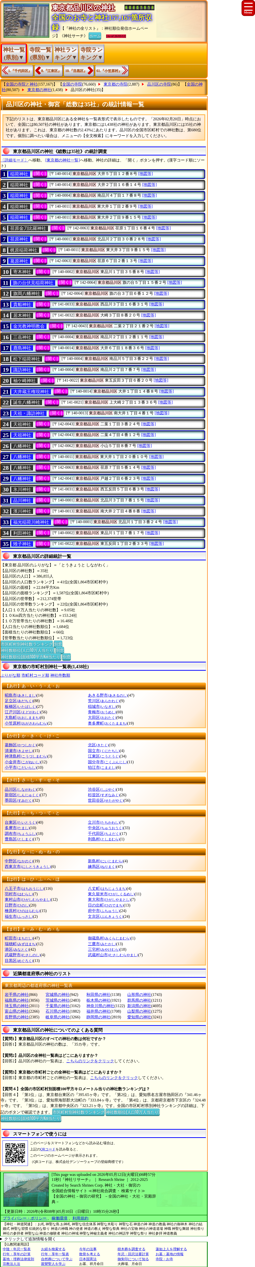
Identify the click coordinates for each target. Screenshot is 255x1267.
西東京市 (28, 866)
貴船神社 (22, 304)
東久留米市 (111, 894)
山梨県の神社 (139, 1011)
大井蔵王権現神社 (31, 391)
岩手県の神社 (17, 994)
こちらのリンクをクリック (90, 1061)
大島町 (22, 717)
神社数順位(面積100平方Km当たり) (31, 656)
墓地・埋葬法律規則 (18, 1259)
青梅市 (102, 712)
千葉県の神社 (57, 1006)
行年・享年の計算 (17, 1254)
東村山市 (28, 899)
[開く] (40, 173)
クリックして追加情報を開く (30, 1239)
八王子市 (24, 888)
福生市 (19, 916)
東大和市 (109, 899)
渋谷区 (102, 789)
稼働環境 (59, 1218)
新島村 (105, 861)
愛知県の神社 (139, 1017)
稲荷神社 (19, 173)
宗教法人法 (11, 1264)
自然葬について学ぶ (56, 1259)
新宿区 (22, 795)
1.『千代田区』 (20, 71)
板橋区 (20, 706)
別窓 (58, 644)
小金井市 (22, 762)
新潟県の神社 (139, 1006)
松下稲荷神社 (26, 358)
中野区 (19, 861)
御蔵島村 (109, 938)
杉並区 (104, 795)
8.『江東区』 (51, 71)
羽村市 (19, 894)
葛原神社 (19, 261)
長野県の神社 (17, 1017)
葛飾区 (20, 745)
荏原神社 (19, 239)
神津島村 (26, 756)
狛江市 (102, 767)
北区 (98, 745)
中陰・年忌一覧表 (17, 1249)
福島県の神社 (17, 1000)
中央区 (105, 828)
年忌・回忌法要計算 (133, 1254)
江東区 (104, 756)
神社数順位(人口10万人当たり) (27, 650)
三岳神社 (22, 337)
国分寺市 (107, 762)
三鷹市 (102, 944)
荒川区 (104, 701)
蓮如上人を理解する (171, 1249)
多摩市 (17, 828)
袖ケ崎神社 (24, 380)
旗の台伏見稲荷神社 (33, 282)
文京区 (105, 916)
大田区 (102, 717)
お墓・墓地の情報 (170, 1254)
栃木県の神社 (98, 1000)
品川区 (20, 789)
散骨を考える (89, 1254)
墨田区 (19, 800)
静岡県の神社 (98, 1017)
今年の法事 (88, 1249)
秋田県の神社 (98, 994)
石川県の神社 (57, 1011)
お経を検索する (53, 1249)
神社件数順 (60, 675)
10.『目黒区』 (76, 71)
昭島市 (20, 695)
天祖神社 (22, 424)
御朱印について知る (133, 1259)
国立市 (104, 751)
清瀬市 (19, 751)
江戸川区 (22, 712)
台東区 (20, 822)
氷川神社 (22, 489)
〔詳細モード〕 (14, 160)
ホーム (95, 35)
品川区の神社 (83, 90)
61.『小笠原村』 (109, 71)
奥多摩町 (107, 723)
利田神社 (22, 533)
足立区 (19, 701)
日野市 (17, 905)
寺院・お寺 (164, 1259)
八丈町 (107, 888)
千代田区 (104, 833)
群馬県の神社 (139, 1000)
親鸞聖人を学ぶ (53, 1264)
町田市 (19, 938)
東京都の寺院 (116, 84)
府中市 (104, 911)
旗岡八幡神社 (26, 293)
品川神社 (22, 500)
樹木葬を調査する (131, 1249)
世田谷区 (106, 800)
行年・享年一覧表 (55, 1254)
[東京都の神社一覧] (62, 160)
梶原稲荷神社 (23, 250)
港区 (17, 949)
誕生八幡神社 (26, 402)
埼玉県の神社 (17, 1006)
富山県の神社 (17, 1011)
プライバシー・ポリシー (25, 1218)
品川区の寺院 (159, 84)
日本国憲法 (88, 1259)
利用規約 (80, 1218)
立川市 (104, 822)
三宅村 (104, 949)
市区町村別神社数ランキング (27, 644)
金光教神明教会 (29, 326)
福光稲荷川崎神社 (31, 522)
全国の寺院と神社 (22, 84)
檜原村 (22, 911)
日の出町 (106, 905)
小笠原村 (26, 723)
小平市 (20, 767)
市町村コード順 (35, 675)
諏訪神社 (22, 369)
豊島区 (19, 839)
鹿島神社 (22, 347)
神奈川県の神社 (100, 1006)
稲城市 (102, 706)
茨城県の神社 (57, 1000)
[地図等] (145, 173)
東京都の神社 (39, 90)
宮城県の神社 (57, 994)
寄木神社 (22, 271)
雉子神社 (22, 543)
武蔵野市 (22, 955)
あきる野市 (108, 695)
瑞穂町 (20, 944)
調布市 (20, 833)
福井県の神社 (98, 1011)
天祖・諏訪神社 (29, 413)
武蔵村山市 (113, 955)
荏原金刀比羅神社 (28, 228)
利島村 (104, 839)
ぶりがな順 (10, 675)
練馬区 (102, 866)
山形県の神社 (139, 994)
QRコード (48, 1149)
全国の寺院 (72, 84)
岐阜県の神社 (57, 1017)
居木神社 (22, 315)
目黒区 (19, 960)
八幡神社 (22, 446)
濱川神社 (22, 511)
